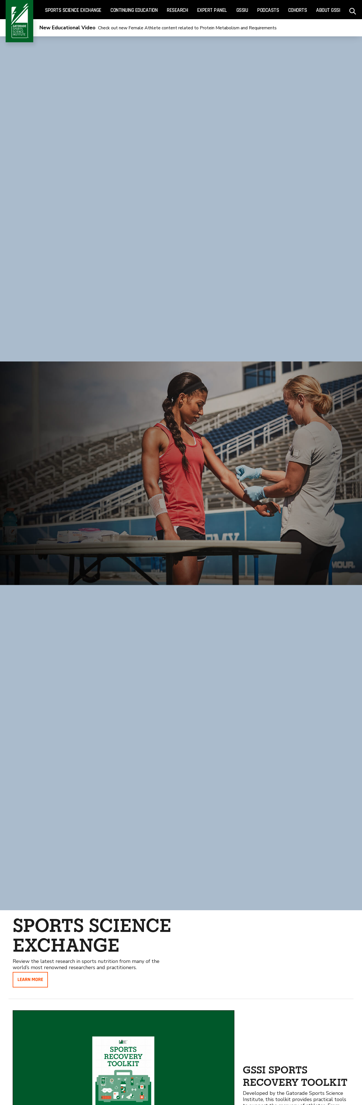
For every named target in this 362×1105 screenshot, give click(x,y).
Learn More (30, 979)
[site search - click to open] (352, 9)
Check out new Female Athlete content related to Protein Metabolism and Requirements (158, 28)
